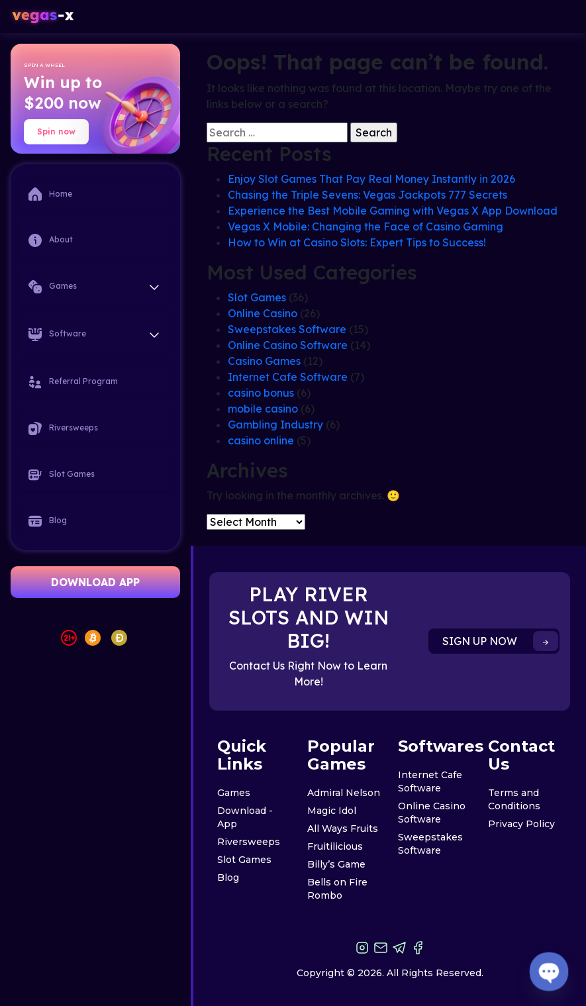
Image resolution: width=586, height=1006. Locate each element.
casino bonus (261, 392)
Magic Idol (331, 811)
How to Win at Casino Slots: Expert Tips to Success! (357, 242)
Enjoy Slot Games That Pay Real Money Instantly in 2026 (371, 178)
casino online (261, 440)
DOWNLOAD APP (95, 582)
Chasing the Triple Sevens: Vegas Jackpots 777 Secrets (367, 194)
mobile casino (263, 408)
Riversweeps (63, 428)
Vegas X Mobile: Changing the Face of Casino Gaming (365, 226)
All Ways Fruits (342, 828)
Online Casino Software (288, 345)
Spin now (56, 131)
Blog (47, 521)
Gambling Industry (275, 424)
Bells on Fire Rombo (337, 888)
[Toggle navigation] (561, 17)
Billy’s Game (336, 864)
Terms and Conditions (514, 799)
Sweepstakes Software (287, 329)
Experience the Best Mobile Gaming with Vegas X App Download (393, 210)
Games (233, 793)
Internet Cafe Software (288, 376)
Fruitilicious (335, 846)
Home (50, 194)
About (50, 240)
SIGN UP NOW (500, 641)
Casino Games (264, 361)
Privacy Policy (521, 824)
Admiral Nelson (343, 793)
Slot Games (61, 474)
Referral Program (73, 382)
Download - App (245, 817)
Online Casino (262, 313)
